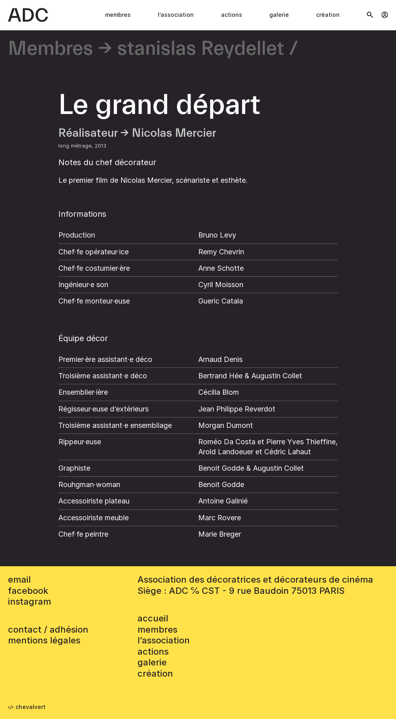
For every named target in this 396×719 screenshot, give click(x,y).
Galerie (279, 14)
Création (328, 14)
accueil (152, 618)
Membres (118, 14)
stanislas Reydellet (200, 49)
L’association (176, 14)
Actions (231, 14)
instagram (29, 601)
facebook (28, 590)
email (19, 579)
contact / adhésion (48, 629)
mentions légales (44, 640)
